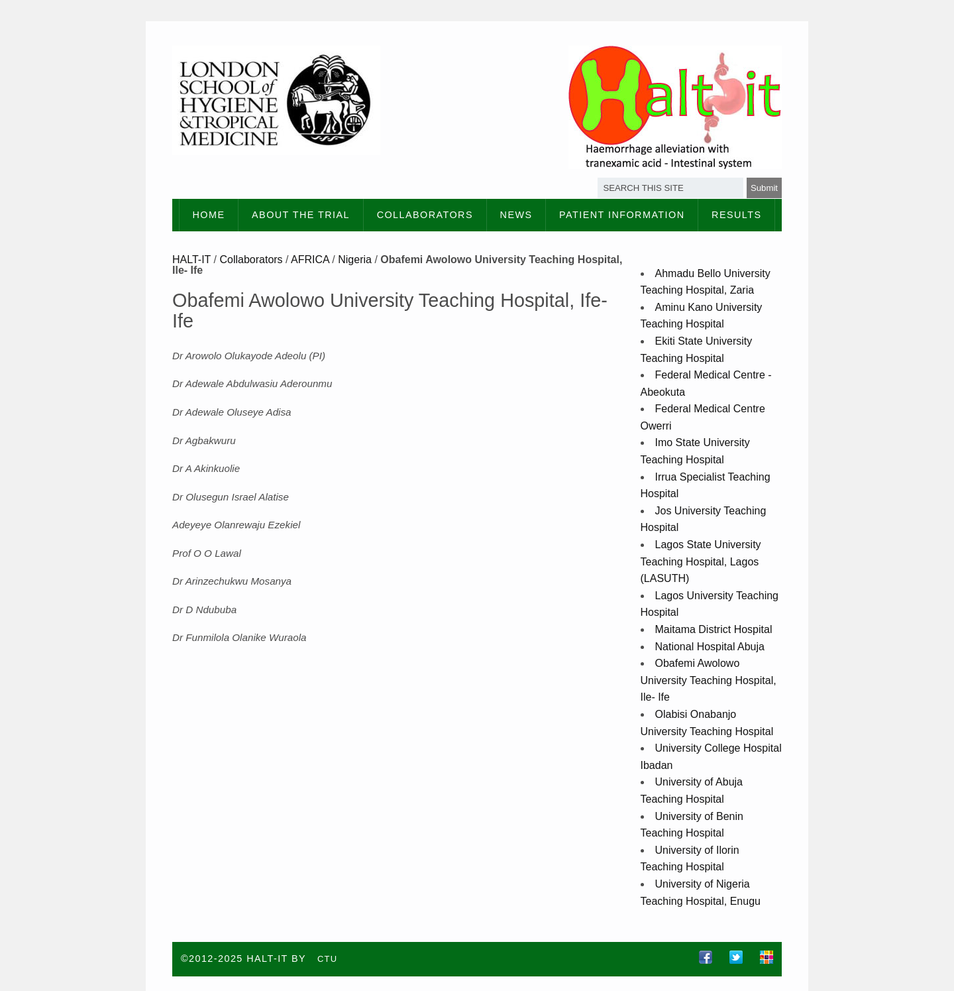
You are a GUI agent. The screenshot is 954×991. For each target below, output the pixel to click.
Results (736, 214)
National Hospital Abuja (710, 646)
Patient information (621, 214)
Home (209, 214)
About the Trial (301, 214)
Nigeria (355, 259)
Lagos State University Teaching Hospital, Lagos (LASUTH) (701, 561)
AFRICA (310, 259)
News (516, 214)
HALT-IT (191, 259)
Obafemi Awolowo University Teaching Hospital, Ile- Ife (708, 680)
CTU (327, 959)
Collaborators (425, 214)
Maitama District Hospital (713, 629)
